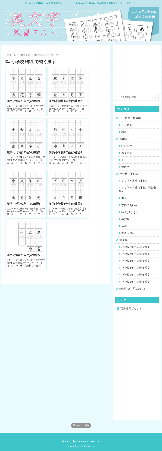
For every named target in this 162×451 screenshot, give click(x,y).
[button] (155, 97)
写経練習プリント (131, 308)
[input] (137, 97)
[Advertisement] (138, 67)
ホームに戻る (81, 425)
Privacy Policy (80, 441)
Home (65, 441)
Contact (96, 441)
